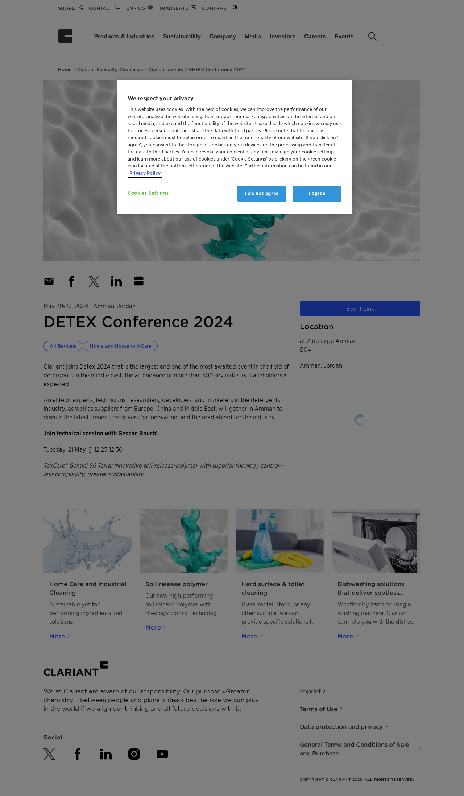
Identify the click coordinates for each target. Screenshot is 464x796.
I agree (317, 193)
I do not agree (262, 193)
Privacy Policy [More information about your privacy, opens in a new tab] (145, 173)
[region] (234, 147)
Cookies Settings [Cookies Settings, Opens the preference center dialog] (148, 193)
